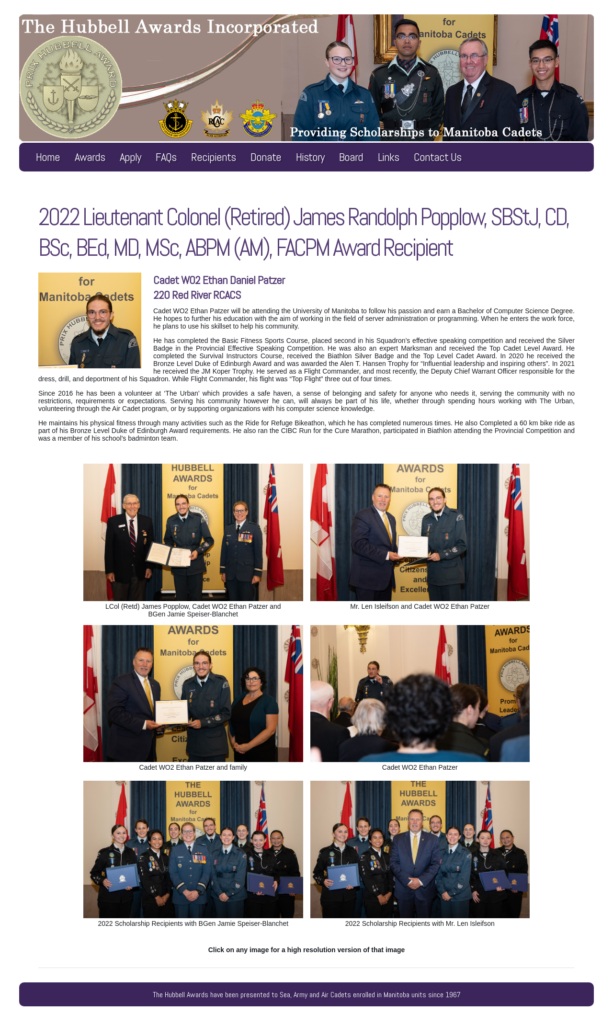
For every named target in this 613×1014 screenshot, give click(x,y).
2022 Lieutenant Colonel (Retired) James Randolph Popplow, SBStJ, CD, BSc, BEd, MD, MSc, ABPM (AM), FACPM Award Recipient (303, 232)
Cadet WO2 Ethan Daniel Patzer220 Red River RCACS (218, 287)
